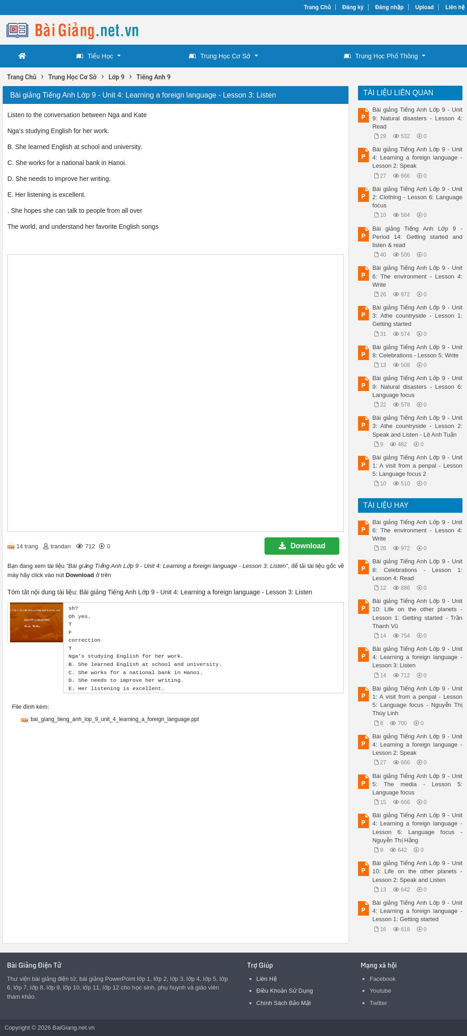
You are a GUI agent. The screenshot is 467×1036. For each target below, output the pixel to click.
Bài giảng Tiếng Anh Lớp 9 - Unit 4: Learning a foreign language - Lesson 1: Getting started (417, 911)
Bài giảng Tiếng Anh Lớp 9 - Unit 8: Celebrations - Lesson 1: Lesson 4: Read (417, 569)
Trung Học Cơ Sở (219, 56)
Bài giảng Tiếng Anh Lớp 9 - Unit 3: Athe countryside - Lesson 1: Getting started (417, 315)
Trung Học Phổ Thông (381, 56)
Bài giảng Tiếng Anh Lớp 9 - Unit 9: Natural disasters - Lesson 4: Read (417, 117)
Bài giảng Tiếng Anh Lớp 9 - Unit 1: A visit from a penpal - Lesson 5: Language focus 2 (417, 465)
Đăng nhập (389, 7)
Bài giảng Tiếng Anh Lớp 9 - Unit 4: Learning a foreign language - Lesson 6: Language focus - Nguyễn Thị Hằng (417, 828)
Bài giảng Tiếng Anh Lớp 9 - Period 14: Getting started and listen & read (417, 236)
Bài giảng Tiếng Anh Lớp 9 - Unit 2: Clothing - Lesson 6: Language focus (417, 197)
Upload (424, 7)
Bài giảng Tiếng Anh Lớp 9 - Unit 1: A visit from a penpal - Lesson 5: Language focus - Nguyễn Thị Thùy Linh (417, 701)
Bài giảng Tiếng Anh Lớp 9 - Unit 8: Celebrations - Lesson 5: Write (417, 351)
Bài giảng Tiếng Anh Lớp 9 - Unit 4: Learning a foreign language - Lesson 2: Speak (417, 157)
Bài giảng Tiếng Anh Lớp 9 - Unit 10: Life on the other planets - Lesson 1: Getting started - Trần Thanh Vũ (417, 613)
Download (302, 546)
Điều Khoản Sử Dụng (284, 990)
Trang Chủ (317, 7)
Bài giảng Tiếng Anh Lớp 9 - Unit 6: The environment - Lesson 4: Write (417, 276)
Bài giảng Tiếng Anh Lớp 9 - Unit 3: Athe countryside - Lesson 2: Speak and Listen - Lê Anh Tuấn (417, 426)
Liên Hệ (266, 978)
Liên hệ (455, 7)
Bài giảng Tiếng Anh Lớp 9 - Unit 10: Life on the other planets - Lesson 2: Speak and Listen (417, 871)
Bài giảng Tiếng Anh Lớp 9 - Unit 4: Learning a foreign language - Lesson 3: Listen (417, 657)
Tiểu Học (94, 56)
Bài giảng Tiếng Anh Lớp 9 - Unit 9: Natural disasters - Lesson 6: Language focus (417, 386)
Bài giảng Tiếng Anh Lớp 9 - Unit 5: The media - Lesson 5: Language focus (417, 784)
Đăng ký (353, 7)
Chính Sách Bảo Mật (283, 1003)
